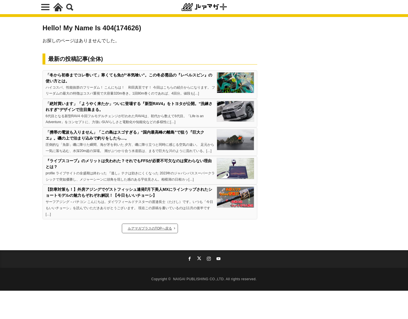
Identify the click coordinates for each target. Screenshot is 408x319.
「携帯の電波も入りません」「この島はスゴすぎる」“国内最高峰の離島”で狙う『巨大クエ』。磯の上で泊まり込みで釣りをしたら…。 (125, 135)
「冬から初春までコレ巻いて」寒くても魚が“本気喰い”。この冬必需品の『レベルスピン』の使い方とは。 (129, 78)
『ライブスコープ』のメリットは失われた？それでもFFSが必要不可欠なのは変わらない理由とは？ (129, 164)
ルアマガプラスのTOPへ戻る (150, 228)
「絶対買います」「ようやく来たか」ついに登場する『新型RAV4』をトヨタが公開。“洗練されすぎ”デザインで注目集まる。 (129, 106)
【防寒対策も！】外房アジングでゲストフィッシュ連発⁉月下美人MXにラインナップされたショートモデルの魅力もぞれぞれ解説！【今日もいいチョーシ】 (129, 192)
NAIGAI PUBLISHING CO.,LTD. (199, 279)
